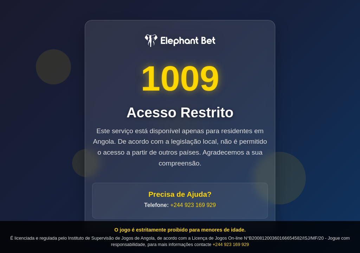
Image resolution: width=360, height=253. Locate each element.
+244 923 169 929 (193, 205)
